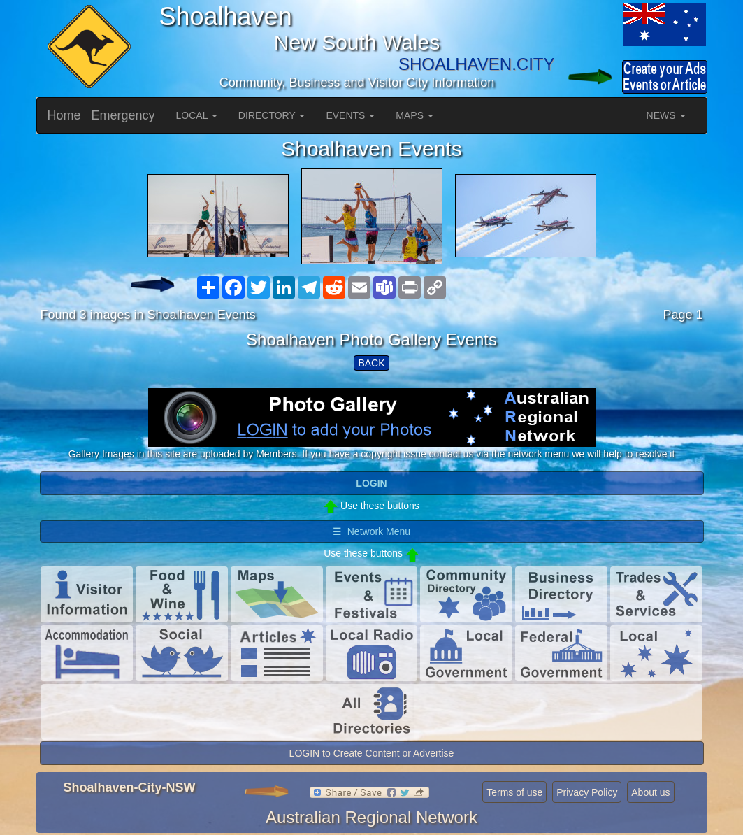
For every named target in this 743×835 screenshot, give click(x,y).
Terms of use (514, 792)
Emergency (123, 115)
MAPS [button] (414, 115)
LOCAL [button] (196, 115)
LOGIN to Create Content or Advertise (371, 753)
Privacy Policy (586, 792)
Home (64, 115)
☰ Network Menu (371, 531)
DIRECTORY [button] (271, 115)
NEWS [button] (666, 115)
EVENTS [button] (350, 115)
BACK (371, 363)
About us (650, 792)
